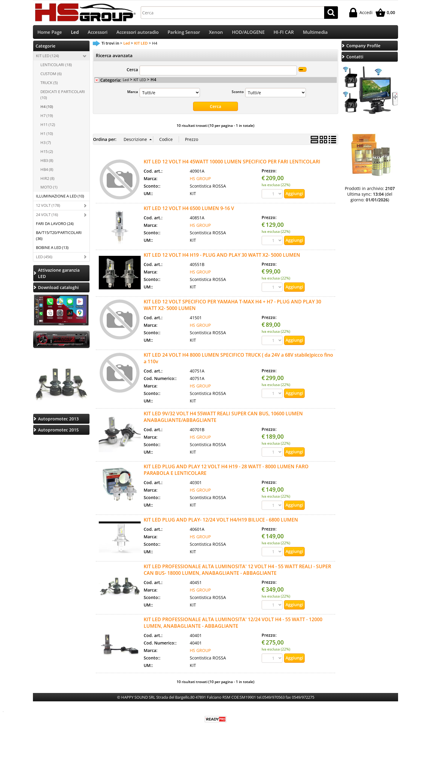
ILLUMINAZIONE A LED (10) (60, 198)
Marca (132, 93)
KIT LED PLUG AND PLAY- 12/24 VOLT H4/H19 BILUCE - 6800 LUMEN (221, 521)
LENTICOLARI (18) (56, 66)
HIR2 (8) (47, 180)
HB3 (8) (46, 162)
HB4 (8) (46, 171)
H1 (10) (46, 135)
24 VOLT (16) (47, 216)
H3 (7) (45, 144)
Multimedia (315, 33)
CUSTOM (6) (51, 75)
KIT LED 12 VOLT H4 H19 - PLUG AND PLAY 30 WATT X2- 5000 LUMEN (222, 256)
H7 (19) (46, 117)
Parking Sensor (184, 33)
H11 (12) (47, 126)
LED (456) (44, 259)
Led (75, 33)
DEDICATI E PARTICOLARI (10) (62, 96)
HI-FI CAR (284, 33)
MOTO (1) (48, 189)
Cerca (132, 71)
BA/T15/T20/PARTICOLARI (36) (59, 237)
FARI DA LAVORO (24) (55, 225)
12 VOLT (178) (48, 207)
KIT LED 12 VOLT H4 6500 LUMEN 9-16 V (189, 210)
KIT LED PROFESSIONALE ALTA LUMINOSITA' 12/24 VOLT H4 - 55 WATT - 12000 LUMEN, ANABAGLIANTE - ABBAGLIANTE (233, 624)
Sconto (238, 93)
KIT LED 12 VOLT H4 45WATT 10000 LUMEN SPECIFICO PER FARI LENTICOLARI (232, 163)
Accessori (97, 33)
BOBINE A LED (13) (52, 249)
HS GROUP (200, 180)
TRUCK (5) (49, 84)
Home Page (49, 33)
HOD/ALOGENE (248, 33)
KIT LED (140, 81)
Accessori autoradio (137, 33)
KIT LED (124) (47, 57)
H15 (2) (46, 153)
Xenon (216, 33)
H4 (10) (46, 108)
